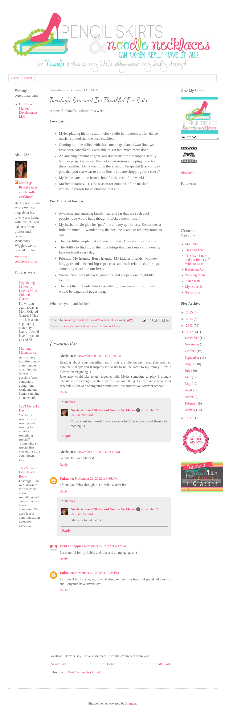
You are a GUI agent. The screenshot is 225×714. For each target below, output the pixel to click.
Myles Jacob (193, 287)
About (28, 78)
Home (15, 78)
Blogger (130, 703)
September (192, 358)
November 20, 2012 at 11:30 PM (99, 356)
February (191, 404)
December (192, 338)
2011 (189, 419)
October (191, 351)
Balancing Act (194, 270)
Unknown (67, 478)
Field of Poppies (71, 546)
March (190, 397)
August (190, 364)
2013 (190, 326)
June (188, 378)
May (188, 384)
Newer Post (58, 664)
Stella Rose (192, 293)
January (190, 410)
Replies (70, 402)
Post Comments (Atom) (84, 672)
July (188, 371)
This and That (194, 250)
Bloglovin (187, 173)
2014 (190, 319)
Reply (64, 392)
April (189, 391)
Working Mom (195, 275)
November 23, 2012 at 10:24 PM (97, 573)
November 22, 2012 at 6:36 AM (96, 478)
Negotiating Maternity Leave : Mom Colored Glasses (28, 291)
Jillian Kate (192, 281)
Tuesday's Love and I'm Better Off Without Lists (90, 326)
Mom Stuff (192, 245)
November (192, 345)
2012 (190, 332)
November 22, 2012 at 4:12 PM (105, 546)
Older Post (163, 664)
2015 (190, 313)
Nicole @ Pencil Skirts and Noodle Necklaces (103, 410)
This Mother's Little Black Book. (28, 472)
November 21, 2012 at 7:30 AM (99, 452)
